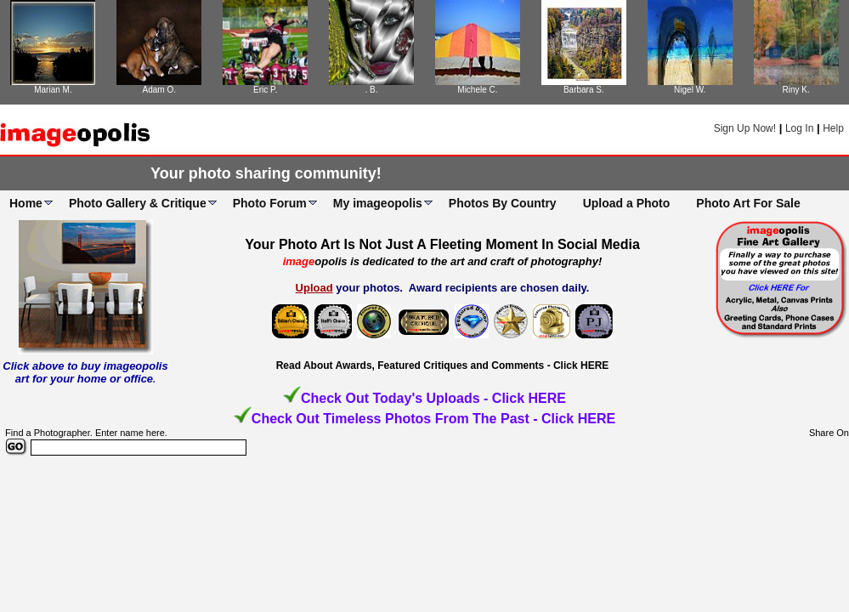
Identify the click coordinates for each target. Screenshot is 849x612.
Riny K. (795, 89)
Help (833, 128)
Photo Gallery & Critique (138, 203)
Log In (799, 128)
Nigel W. (689, 89)
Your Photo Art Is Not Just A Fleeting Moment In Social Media (442, 244)
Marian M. (52, 89)
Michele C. (477, 89)
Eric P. (265, 89)
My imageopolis (377, 203)
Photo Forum (270, 203)
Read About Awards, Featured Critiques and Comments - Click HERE (442, 365)
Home (25, 203)
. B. (371, 89)
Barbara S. (583, 89)
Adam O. (159, 89)
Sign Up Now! (745, 128)
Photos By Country (503, 203)
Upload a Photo (627, 203)
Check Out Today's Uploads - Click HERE (433, 398)
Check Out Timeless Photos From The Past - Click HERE (433, 418)
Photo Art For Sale (748, 203)
